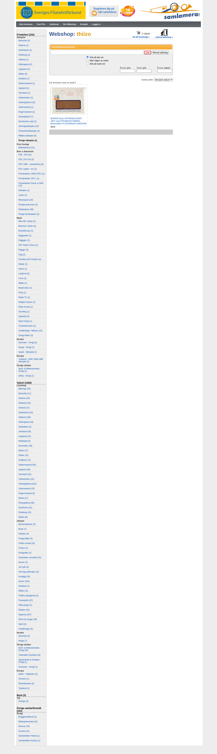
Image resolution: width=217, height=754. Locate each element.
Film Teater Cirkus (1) (28, 245)
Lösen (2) (22, 195)
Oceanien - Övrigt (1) (27, 667)
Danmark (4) (24, 636)
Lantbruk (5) (23, 273)
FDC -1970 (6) (25, 155)
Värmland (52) (24, 474)
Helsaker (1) (23, 190)
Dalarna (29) (24, 398)
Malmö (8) (23, 517)
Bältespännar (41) (26, 147)
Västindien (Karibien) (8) (29, 655)
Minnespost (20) (25, 200)
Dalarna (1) (23, 45)
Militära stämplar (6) (27, 135)
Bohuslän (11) (24, 393)
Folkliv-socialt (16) (26, 543)
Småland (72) (24, 460)
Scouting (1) (23, 311)
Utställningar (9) (25, 629)
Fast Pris (41, 24)
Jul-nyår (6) (23, 567)
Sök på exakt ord (97, 64)
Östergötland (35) (26, 503)
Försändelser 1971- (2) (28, 178)
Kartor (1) (22, 269)
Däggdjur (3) (24, 240)
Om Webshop (69, 24)
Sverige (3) (23, 701)
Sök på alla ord (96, 57)
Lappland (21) (24, 436)
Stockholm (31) (25, 507)
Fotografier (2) (24, 553)
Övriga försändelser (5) (28, 214)
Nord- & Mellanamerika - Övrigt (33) (29, 649)
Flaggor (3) (23, 250)
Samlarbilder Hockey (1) (29, 740)
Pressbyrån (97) (25, 600)
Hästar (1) (22, 264)
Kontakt (84, 24)
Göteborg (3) (24, 55)
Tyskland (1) (23, 688)
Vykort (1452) (24, 382)
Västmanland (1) (25, 107)
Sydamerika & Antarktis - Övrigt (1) (29, 661)
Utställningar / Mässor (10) (30, 330)
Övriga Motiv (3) (25, 335)
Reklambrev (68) (26, 209)
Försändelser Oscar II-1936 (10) (30, 184)
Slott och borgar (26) (27, 619)
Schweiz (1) (23, 679)
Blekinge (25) (24, 389)
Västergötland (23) (26, 102)
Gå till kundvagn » (141, 37)
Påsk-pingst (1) (25, 605)
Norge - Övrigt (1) (26, 347)
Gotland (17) (24, 408)
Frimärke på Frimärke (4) (29, 259)
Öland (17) (23, 498)
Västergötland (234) (27, 484)
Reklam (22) (23, 610)
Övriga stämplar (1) (27, 140)
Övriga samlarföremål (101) (29, 709)
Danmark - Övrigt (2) (27, 342)
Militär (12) (23, 591)
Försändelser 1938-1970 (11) (31, 174)
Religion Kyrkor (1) (26, 302)
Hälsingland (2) (25, 64)
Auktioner (54, 24)
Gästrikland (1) (25, 50)
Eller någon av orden (99, 60)
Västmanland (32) (26, 488)
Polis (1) (22, 292)
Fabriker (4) (23, 534)
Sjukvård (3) (23, 316)
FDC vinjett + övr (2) (27, 169)
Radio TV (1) (24, 297)
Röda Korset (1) (25, 307)
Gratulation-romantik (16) (29, 557)
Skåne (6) (22, 74)
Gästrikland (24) (25, 412)
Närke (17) (23, 450)
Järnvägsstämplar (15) (28, 126)
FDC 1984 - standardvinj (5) (31, 164)
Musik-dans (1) (25, 288)
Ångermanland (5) (26, 493)
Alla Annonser (26, 24)
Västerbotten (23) (26, 479)
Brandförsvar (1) (25, 231)
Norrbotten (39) (25, 446)
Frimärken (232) (25, 34)
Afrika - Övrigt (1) (26, 376)
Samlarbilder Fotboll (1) (29, 736)
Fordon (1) (23, 548)
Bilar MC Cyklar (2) (27, 221)
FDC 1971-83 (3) (26, 159)
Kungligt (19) (24, 576)
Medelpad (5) (24, 441)
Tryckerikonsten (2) (27, 326)
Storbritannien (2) (26, 683)
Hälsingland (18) (25, 422)
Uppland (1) (23, 88)
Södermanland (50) (27, 465)
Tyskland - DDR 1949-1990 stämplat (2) (30, 360)
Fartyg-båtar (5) (25, 538)
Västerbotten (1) (25, 97)
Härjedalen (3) (24, 427)
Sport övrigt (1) (25, 321)
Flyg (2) (21, 254)
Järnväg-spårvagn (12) (28, 572)
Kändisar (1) (23, 586)
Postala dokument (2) (28, 204)
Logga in (96, 24)
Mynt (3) (21, 695)
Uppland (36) (24, 469)
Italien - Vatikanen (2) (28, 674)
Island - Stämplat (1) (27, 352)
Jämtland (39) (24, 431)
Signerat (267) (24, 614)
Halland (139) (24, 417)
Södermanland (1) (26, 83)
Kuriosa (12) (23, 731)
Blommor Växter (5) (27, 226)
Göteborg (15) (24, 512)
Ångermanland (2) (26, 112)
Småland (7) (23, 78)
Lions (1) (22, 278)
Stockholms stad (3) (27, 121)
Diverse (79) (23, 726)
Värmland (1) (24, 93)
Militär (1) (22, 283)
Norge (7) (22, 641)
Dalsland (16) (24, 403)
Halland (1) (23, 59)
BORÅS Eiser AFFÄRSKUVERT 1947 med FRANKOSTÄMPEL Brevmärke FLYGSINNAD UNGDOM (68, 121)
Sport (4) (22, 624)
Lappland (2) (24, 69)
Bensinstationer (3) (27, 524)
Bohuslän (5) (24, 40)
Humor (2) (23, 562)
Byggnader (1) (24, 235)
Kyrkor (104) (24, 581)
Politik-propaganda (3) (28, 595)
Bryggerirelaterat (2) (27, 717)
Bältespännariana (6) (27, 721)
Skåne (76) (23, 455)
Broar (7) (22, 529)
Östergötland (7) (25, 116)
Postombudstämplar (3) (29, 131)
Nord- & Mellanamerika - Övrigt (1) (29, 369)
